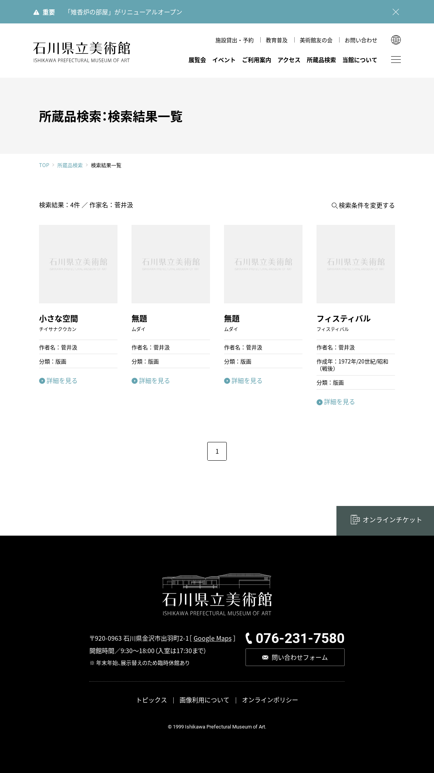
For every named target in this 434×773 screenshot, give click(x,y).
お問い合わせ (361, 40)
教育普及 (277, 40)
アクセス (289, 59)
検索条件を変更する (367, 205)
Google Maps (212, 638)
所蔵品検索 (321, 59)
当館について (359, 59)
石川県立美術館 (82, 52)
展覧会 (197, 59)
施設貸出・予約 (234, 40)
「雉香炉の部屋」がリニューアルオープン (123, 11)
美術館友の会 (316, 40)
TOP (44, 164)
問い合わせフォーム (300, 657)
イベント (224, 59)
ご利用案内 (256, 59)
